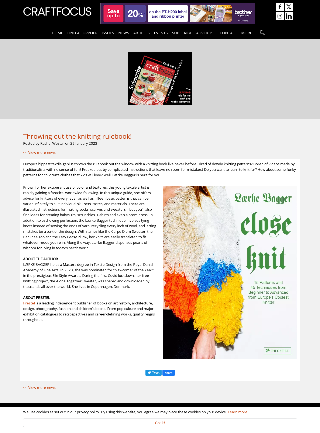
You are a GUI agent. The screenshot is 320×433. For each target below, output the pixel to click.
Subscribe (182, 32)
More (246, 32)
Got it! (160, 422)
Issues (108, 32)
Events (161, 32)
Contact (228, 32)
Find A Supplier (82, 32)
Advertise (206, 32)
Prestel (29, 302)
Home (57, 32)
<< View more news (39, 152)
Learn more (237, 411)
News (123, 32)
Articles (141, 32)
